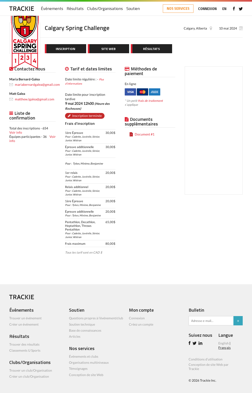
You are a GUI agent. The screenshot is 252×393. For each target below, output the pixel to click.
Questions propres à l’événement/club (96, 318)
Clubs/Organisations (105, 9)
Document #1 (144, 134)
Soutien (133, 9)
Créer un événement (24, 324)
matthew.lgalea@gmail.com (34, 99)
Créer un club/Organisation (29, 376)
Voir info (15, 132)
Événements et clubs (83, 356)
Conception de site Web (86, 375)
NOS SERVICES (178, 8)
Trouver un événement (25, 318)
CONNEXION (207, 8)
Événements (52, 9)
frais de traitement (150, 100)
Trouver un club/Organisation (30, 370)
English (223, 343)
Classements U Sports (24, 350)
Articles (74, 336)
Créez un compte (141, 324)
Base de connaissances (85, 330)
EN (224, 8)
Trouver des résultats (24, 344)
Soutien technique (82, 324)
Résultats (75, 9)
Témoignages (78, 368)
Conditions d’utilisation (206, 359)
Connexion (137, 318)
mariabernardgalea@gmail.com (37, 84)
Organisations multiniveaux (89, 362)
